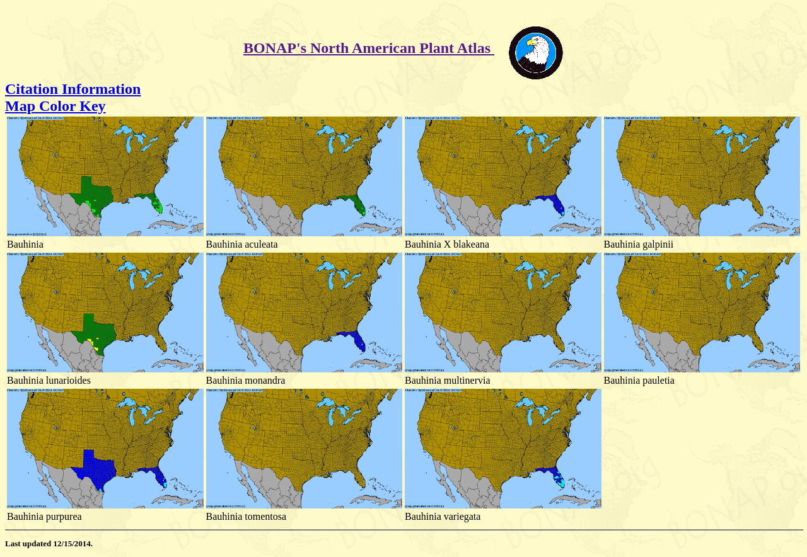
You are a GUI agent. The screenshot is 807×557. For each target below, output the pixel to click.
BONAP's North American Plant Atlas (368, 48)
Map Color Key (55, 106)
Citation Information (73, 89)
